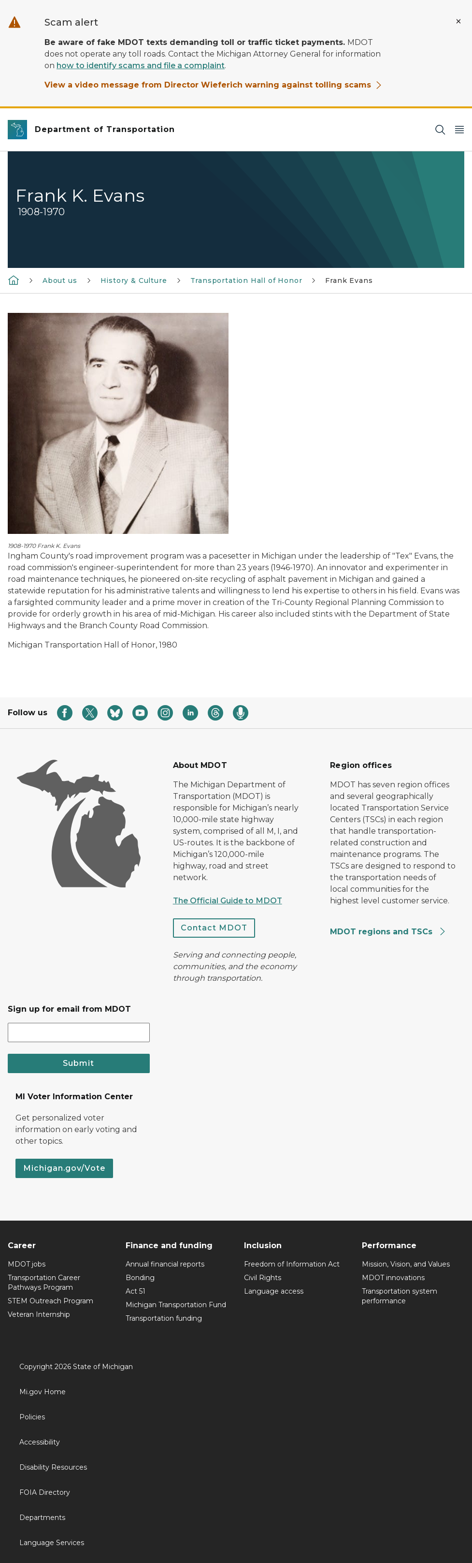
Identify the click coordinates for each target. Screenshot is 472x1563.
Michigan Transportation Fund (176, 1304)
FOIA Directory (44, 1492)
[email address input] (79, 1032)
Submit (78, 1063)
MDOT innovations (393, 1277)
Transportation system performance (399, 1296)
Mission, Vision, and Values (406, 1264)
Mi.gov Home (42, 1391)
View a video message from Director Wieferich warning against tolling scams (213, 84)
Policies (32, 1417)
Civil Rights (262, 1277)
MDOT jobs (26, 1264)
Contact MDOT (214, 927)
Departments (42, 1517)
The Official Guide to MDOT (227, 900)
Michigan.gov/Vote (64, 1168)
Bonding (140, 1277)
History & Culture (133, 280)
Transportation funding (164, 1318)
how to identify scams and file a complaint (141, 65)
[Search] (440, 130)
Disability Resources (53, 1467)
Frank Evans (348, 280)
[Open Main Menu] (459, 130)
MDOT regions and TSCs (388, 931)
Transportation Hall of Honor (246, 280)
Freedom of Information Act (292, 1264)
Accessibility (39, 1442)
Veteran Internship (39, 1314)
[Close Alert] (458, 21)
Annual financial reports (165, 1264)
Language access (273, 1291)
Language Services (51, 1542)
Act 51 (135, 1291)
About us (60, 280)
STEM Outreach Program (50, 1301)
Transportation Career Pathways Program (44, 1282)
